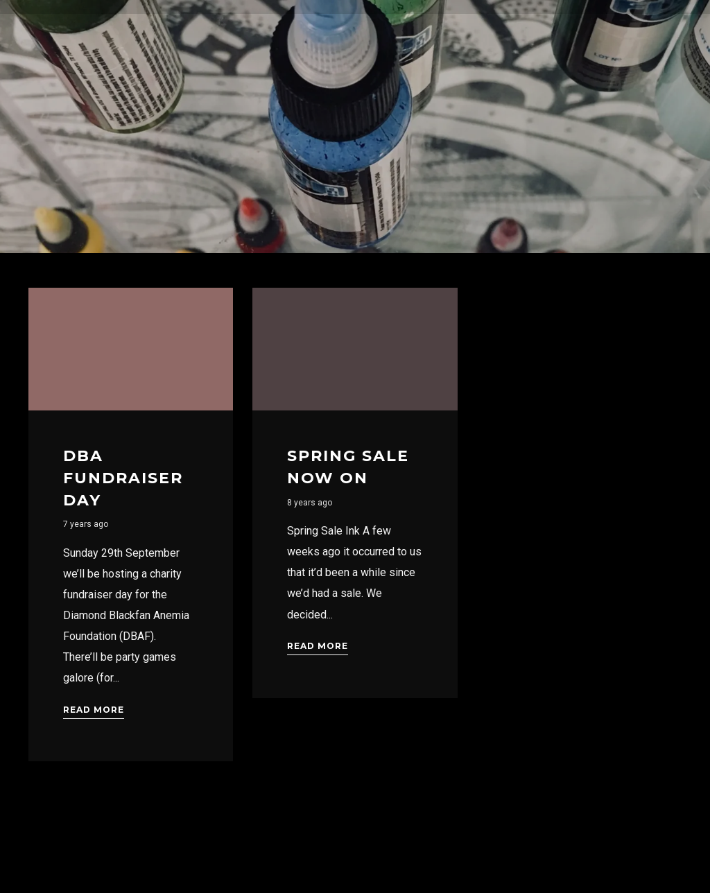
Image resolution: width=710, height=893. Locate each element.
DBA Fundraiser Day (123, 477)
